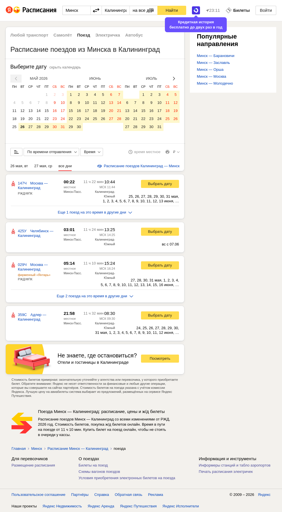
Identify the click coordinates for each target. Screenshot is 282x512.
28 (39, 127)
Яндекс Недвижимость (62, 506)
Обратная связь (128, 494)
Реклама (155, 494)
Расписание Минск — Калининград (77, 448)
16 (55, 111)
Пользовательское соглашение (38, 494)
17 (63, 111)
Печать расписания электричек (226, 471)
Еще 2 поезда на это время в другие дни (95, 296)
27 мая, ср (43, 166)
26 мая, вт (19, 166)
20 (30, 119)
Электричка (107, 35)
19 (22, 119)
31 (63, 127)
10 (63, 102)
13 (30, 111)
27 (30, 127)
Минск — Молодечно (215, 83)
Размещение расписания (33, 465)
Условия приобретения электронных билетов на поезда (127, 478)
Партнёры (79, 494)
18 (14, 119)
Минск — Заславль (213, 62)
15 (47, 111)
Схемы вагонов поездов (99, 471)
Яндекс (264, 494)
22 (47, 119)
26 (22, 127)
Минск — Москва (211, 76)
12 (22, 111)
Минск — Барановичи (216, 56)
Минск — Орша (210, 69)
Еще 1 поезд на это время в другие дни (95, 212)
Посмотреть (160, 358)
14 (39, 111)
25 (14, 127)
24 (63, 119)
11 (14, 111)
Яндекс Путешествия (138, 506)
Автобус (134, 35)
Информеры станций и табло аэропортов (234, 465)
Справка (101, 494)
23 (55, 119)
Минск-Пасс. (73, 191)
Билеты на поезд (93, 465)
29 (47, 127)
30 (55, 127)
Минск (36, 448)
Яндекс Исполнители (181, 506)
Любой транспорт (29, 35)
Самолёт (63, 35)
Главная (19, 448)
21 (39, 119)
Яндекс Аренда (101, 506)
